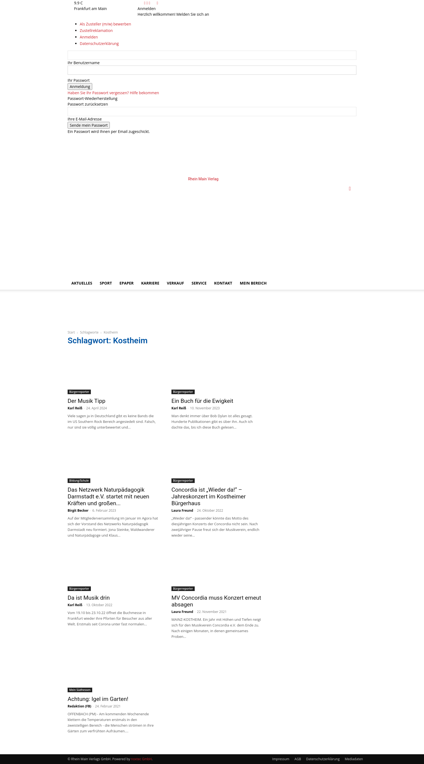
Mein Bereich (253, 283)
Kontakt (223, 283)
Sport (106, 283)
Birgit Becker (78, 510)
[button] (349, 188)
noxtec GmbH (141, 759)
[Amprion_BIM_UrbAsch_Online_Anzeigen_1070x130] (141, 321)
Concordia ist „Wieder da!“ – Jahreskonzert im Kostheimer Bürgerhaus (208, 497)
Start (71, 332)
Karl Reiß (75, 408)
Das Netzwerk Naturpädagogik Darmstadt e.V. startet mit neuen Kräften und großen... (108, 497)
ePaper (127, 283)
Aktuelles (81, 283)
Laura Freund (182, 510)
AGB (297, 759)
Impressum (280, 759)
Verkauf (175, 283)
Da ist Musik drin (89, 598)
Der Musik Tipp (86, 401)
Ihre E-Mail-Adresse (85, 119)
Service (198, 283)
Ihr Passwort (79, 80)
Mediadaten (354, 759)
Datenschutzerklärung (323, 759)
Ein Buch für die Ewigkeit (202, 401)
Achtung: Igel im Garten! (98, 699)
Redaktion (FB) (79, 706)
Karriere (150, 283)
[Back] (157, 2)
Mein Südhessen (80, 690)
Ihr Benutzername (84, 62)
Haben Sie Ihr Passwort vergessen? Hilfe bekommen (113, 92)
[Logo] (161, 226)
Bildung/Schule (79, 480)
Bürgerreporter (79, 392)
